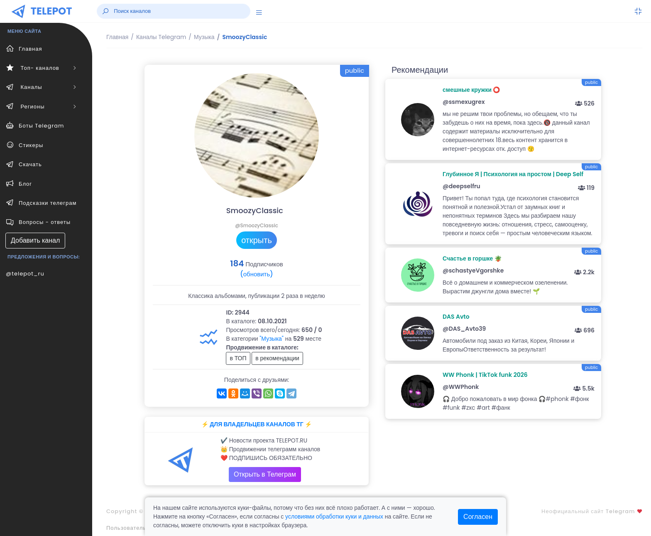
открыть (256, 240)
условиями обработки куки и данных (334, 516)
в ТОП (238, 358)
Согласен (477, 516)
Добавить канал (35, 240)
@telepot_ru (25, 274)
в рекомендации (277, 358)
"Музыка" (271, 338)
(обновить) (256, 274)
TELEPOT (51, 11)
